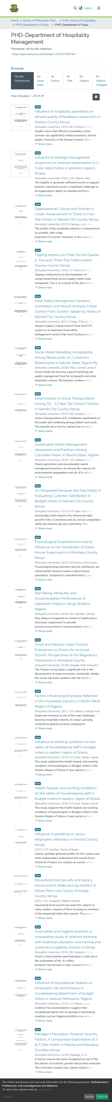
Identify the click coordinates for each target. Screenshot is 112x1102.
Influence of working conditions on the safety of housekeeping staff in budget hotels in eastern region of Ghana (65, 747)
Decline (89, 1096)
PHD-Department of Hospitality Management (33, 25)
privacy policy (45, 1089)
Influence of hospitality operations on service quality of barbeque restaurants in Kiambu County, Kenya (68, 116)
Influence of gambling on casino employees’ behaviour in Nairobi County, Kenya (66, 839)
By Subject (84, 79)
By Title (69, 79)
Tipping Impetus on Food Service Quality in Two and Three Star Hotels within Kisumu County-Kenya (67, 260)
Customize (8, 1096)
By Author (55, 79)
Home (15, 20)
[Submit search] (75, 8)
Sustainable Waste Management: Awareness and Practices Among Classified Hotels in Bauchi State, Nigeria (67, 449)
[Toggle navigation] (99, 8)
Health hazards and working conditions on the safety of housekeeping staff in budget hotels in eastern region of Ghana (67, 793)
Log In (88, 8)
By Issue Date (40, 81)
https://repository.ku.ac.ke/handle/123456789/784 (43, 54)
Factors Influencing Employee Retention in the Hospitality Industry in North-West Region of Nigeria (67, 701)
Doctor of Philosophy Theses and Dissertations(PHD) (40, 20)
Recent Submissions (22, 79)
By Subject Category (101, 81)
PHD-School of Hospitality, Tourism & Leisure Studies (80, 20)
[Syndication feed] (96, 97)
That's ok (102, 1096)
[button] (80, 8)
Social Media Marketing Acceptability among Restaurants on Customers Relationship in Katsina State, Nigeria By (66, 357)
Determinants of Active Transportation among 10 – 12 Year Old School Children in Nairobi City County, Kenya (67, 403)
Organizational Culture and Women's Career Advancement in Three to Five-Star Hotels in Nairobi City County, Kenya (67, 214)
